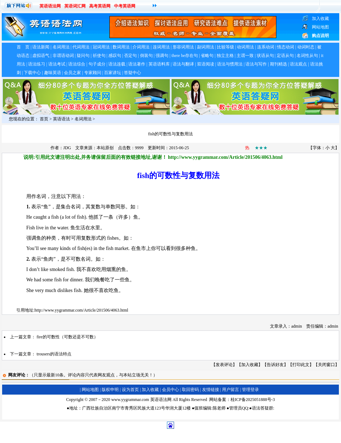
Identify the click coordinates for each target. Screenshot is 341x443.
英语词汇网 (75, 6)
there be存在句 (185, 55)
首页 (44, 118)
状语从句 (265, 55)
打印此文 (300, 364)
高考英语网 (99, 6)
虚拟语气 (40, 55)
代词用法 (81, 47)
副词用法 (205, 47)
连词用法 (161, 47)
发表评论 (224, 364)
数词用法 (121, 47)
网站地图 (90, 389)
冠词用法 (101, 47)
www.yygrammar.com (130, 399)
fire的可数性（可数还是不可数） (67, 336)
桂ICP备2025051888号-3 (253, 399)
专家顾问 (92, 72)
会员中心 (170, 389)
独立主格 (225, 55)
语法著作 (136, 64)
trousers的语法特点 (54, 353)
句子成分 (96, 64)
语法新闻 (40, 47)
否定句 (130, 55)
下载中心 (32, 72)
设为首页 (130, 389)
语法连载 (116, 64)
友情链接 (210, 389)
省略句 (207, 55)
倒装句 (146, 55)
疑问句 (83, 55)
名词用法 (61, 47)
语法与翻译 (183, 64)
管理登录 (250, 389)
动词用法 (245, 47)
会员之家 (72, 72)
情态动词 (285, 47)
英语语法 (61, 118)
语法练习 (36, 64)
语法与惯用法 (230, 64)
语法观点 (298, 64)
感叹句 (114, 55)
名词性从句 (307, 55)
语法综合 (76, 64)
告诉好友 (275, 364)
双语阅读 (205, 64)
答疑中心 (132, 72)
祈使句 (99, 55)
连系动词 (265, 47)
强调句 (162, 55)
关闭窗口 (326, 364)
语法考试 (56, 64)
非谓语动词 (63, 55)
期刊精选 (278, 64)
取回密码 (190, 389)
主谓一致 (245, 55)
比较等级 (225, 47)
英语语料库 (159, 64)
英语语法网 (50, 6)
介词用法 (141, 47)
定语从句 (285, 55)
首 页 (23, 47)
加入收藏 (249, 364)
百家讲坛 (112, 72)
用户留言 (230, 389)
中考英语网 (124, 6)
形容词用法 (183, 47)
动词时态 (305, 47)
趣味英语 (52, 72)
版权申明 (110, 389)
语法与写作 (256, 64)
